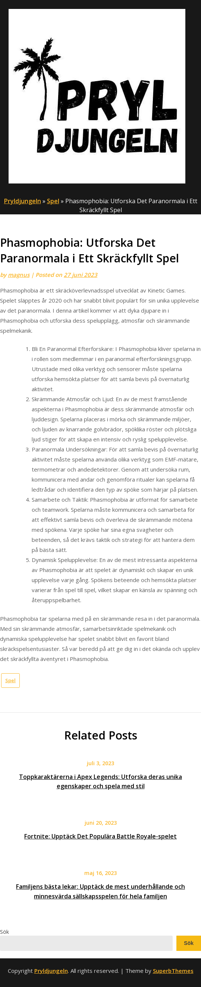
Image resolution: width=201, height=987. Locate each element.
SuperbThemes (173, 970)
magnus (18, 274)
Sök (4, 931)
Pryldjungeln (22, 201)
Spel (53, 201)
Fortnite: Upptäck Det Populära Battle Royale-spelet (100, 836)
